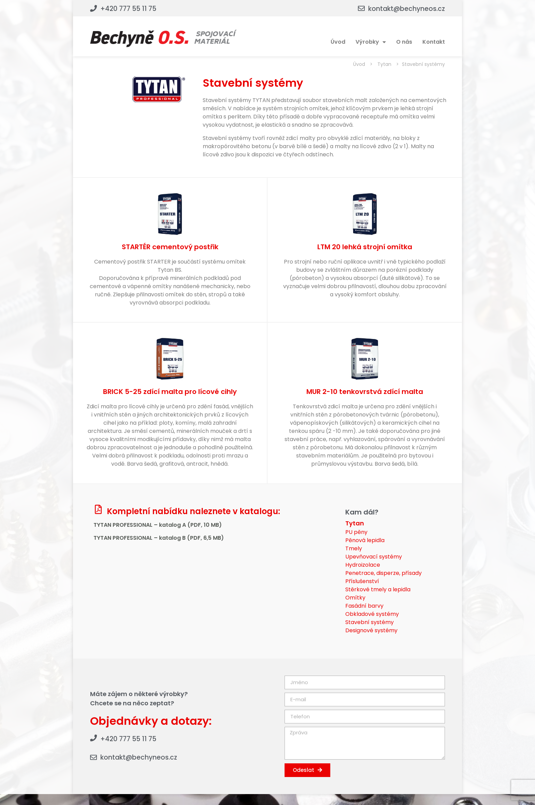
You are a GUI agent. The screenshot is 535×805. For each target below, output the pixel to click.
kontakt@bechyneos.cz (406, 8)
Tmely (353, 548)
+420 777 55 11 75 (128, 8)
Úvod (338, 42)
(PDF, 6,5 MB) (205, 538)
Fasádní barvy (364, 606)
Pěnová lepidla (365, 540)
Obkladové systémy (372, 614)
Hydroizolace (362, 565)
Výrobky (371, 42)
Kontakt (433, 42)
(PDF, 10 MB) (204, 525)
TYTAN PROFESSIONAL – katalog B (140, 538)
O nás (404, 42)
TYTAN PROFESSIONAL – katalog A (140, 525)
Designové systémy (371, 630)
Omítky (355, 598)
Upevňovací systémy (373, 557)
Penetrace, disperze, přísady (383, 573)
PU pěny (356, 532)
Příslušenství (362, 581)
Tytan (384, 64)
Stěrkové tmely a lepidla (377, 589)
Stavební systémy (369, 622)
